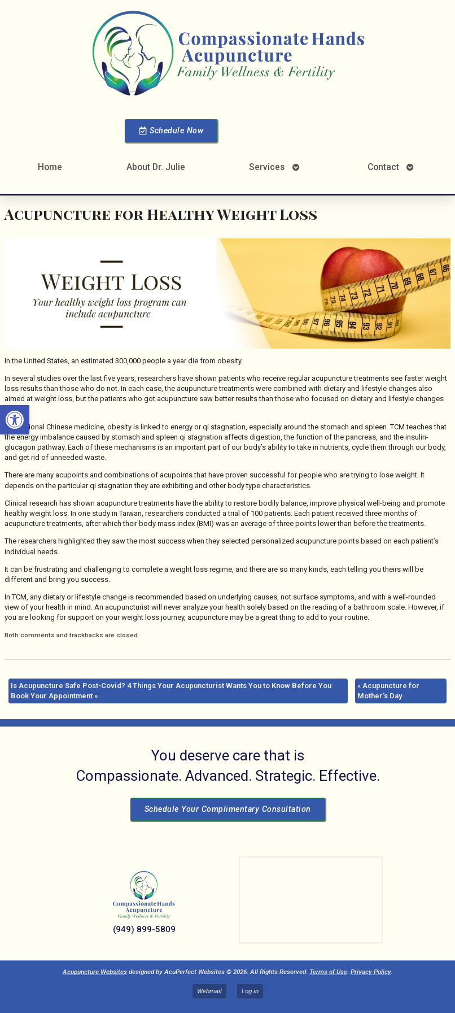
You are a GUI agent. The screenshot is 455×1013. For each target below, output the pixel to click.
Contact (383, 167)
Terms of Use (328, 972)
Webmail (209, 991)
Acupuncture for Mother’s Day (388, 690)
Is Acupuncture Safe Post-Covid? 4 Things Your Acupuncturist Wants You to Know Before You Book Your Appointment (171, 690)
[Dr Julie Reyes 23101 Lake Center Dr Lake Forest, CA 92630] (311, 900)
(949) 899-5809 (144, 929)
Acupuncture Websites (95, 972)
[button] (14, 419)
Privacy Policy (371, 972)
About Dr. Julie (155, 167)
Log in (250, 991)
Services (267, 167)
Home (50, 167)
